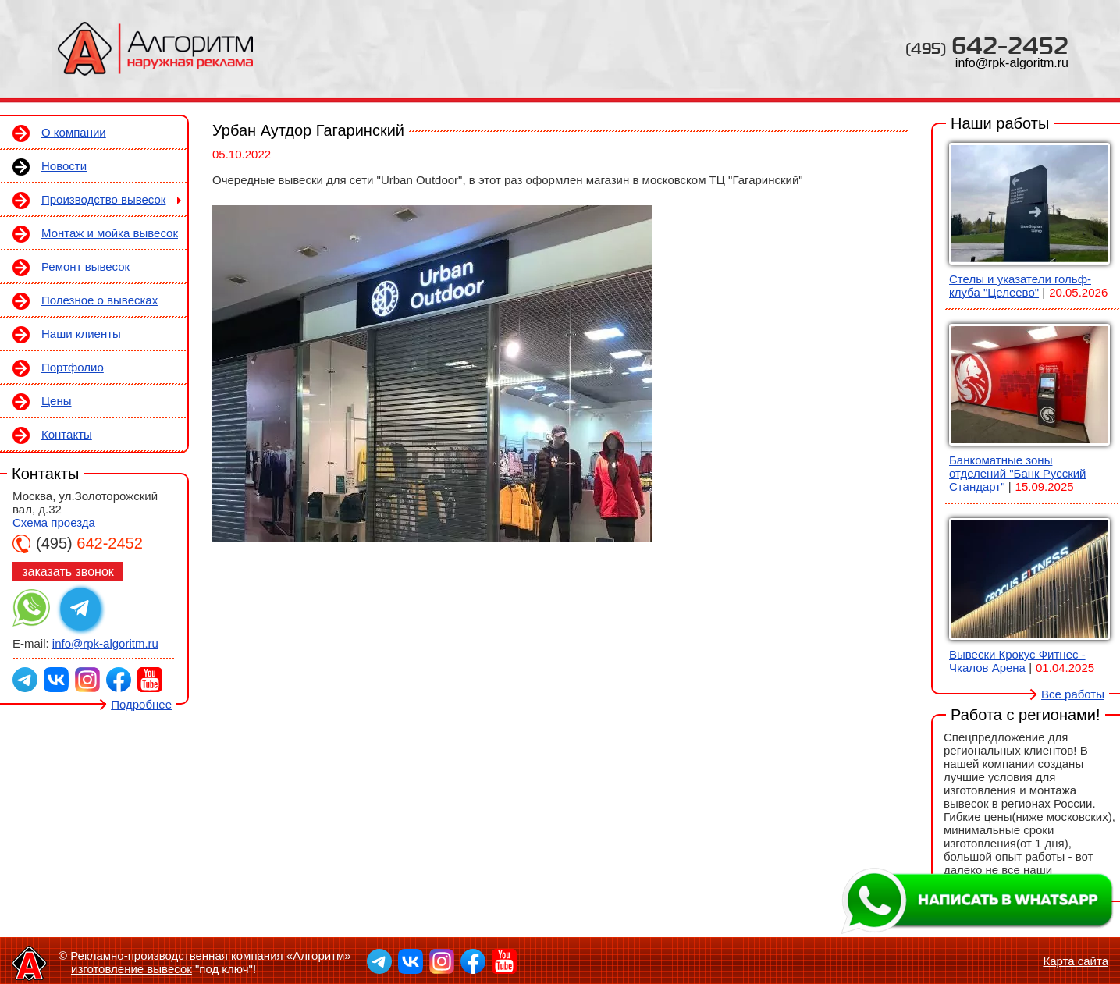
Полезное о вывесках (99, 300)
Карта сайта (1075, 961)
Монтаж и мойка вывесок (109, 233)
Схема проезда (53, 522)
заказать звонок (68, 571)
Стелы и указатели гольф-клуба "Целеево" (1020, 285)
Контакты (66, 434)
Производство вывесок (103, 199)
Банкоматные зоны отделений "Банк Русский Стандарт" (1017, 473)
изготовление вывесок (131, 968)
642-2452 (986, 45)
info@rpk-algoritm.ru (1011, 62)
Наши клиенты (81, 333)
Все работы (1072, 694)
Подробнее (141, 704)
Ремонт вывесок (85, 266)
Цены (56, 400)
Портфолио (72, 367)
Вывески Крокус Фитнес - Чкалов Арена (1017, 661)
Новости (64, 165)
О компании (73, 132)
